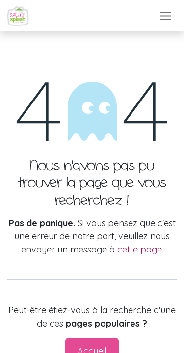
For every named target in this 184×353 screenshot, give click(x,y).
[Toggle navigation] (166, 15)
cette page (139, 249)
